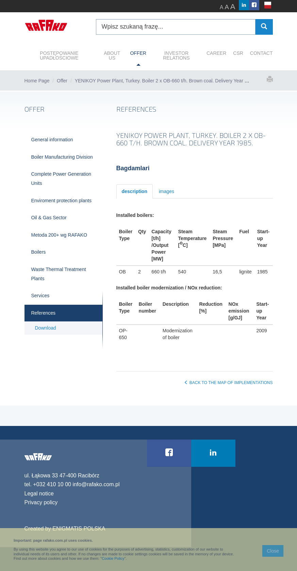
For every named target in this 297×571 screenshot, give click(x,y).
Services (40, 295)
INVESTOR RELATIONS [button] (176, 55)
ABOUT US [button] (112, 55)
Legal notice (39, 493)
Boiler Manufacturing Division (62, 157)
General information (52, 139)
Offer (62, 80)
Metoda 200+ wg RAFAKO (59, 235)
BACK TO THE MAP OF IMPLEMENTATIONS (228, 382)
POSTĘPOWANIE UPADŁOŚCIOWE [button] (59, 55)
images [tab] (166, 191)
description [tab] (134, 191)
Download (45, 328)
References (43, 313)
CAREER (216, 53)
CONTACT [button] (261, 53)
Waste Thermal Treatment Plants (58, 274)
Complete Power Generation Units (61, 178)
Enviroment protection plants (61, 200)
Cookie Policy (113, 558)
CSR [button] (238, 53)
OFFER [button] (138, 53)
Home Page (37, 80)
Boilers (38, 252)
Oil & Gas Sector (49, 217)
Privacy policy (41, 502)
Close (273, 551)
